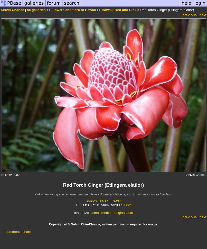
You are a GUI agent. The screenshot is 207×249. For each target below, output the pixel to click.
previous (189, 15)
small (96, 213)
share (27, 232)
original (120, 213)
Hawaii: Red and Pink (119, 10)
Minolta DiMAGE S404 (103, 201)
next (203, 15)
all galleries (36, 10)
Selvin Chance (12, 10)
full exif (126, 205)
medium (107, 213)
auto (129, 213)
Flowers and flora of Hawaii (74, 10)
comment (13, 232)
